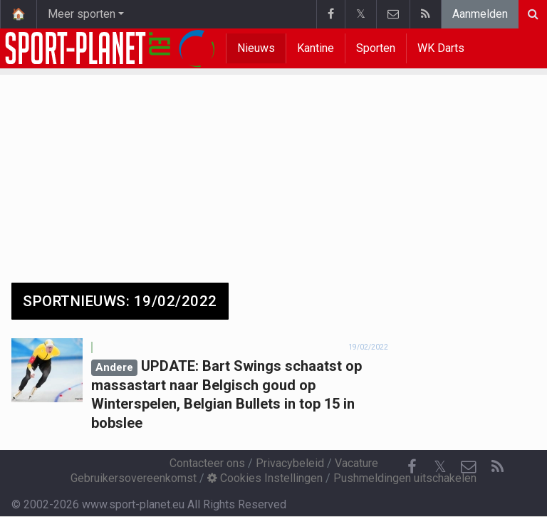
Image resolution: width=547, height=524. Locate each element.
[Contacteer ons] (468, 467)
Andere (114, 367)
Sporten (375, 48)
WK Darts (440, 48)
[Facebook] (411, 467)
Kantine (315, 48)
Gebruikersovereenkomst (134, 478)
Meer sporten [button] (81, 14)
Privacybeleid (290, 463)
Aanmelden (480, 14)
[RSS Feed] (497, 467)
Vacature (356, 463)
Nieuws (256, 48)
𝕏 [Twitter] (440, 467)
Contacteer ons (207, 463)
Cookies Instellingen (265, 478)
